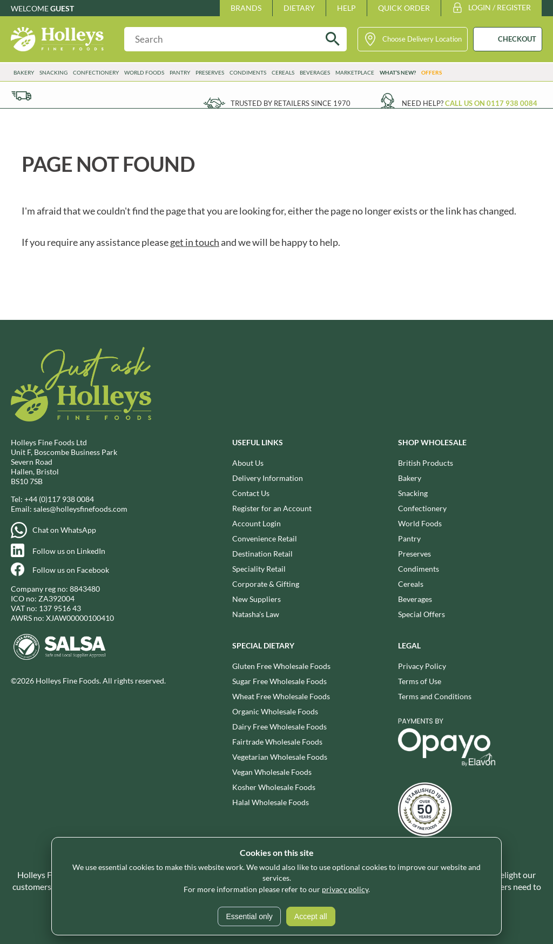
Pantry (180, 72)
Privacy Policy (422, 666)
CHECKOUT (517, 39)
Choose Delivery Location (422, 39)
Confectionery (96, 72)
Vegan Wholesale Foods (272, 771)
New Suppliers (256, 599)
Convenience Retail (264, 538)
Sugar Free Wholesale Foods (279, 681)
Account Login (256, 523)
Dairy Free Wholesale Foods (279, 726)
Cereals (283, 72)
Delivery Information (267, 478)
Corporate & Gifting (265, 583)
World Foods (144, 72)
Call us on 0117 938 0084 (491, 103)
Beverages (315, 72)
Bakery (24, 72)
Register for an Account (272, 508)
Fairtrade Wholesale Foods (277, 741)
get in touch (194, 242)
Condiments (248, 72)
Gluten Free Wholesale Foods (281, 666)
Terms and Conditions (434, 696)
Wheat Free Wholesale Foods (281, 696)
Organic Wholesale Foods (275, 711)
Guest (62, 8)
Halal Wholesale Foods (270, 802)
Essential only (249, 916)
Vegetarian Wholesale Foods (279, 756)
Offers (431, 72)
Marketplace (354, 72)
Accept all (310, 916)
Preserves (209, 72)
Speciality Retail (259, 568)
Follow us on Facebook (70, 569)
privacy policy (345, 889)
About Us (248, 462)
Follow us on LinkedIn (68, 550)
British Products (425, 462)
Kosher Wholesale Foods (273, 787)
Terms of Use (419, 681)
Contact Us (250, 493)
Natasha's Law (255, 614)
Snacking (53, 72)
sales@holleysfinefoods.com (80, 508)
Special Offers (421, 614)
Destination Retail (262, 553)
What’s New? (398, 72)
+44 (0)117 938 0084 (59, 499)
